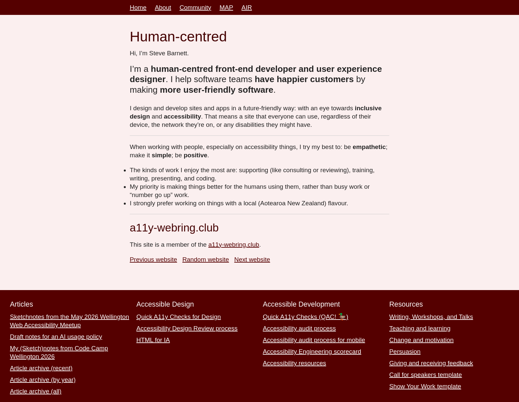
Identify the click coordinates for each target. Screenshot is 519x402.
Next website (252, 259)
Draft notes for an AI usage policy (56, 336)
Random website (205, 259)
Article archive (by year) (43, 379)
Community (195, 7)
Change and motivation (421, 339)
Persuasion (405, 351)
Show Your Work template (425, 386)
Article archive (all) (36, 391)
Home (138, 7)
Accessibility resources (294, 363)
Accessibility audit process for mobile (314, 339)
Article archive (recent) (41, 368)
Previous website (153, 259)
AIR (247, 7)
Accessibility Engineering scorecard (312, 351)
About (163, 7)
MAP (226, 7)
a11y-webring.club (233, 244)
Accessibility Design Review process (187, 328)
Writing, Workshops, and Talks (431, 316)
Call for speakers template (425, 374)
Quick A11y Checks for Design (178, 316)
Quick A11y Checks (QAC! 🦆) (305, 316)
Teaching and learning (419, 328)
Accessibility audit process (299, 328)
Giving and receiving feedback (431, 363)
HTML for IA (153, 339)
